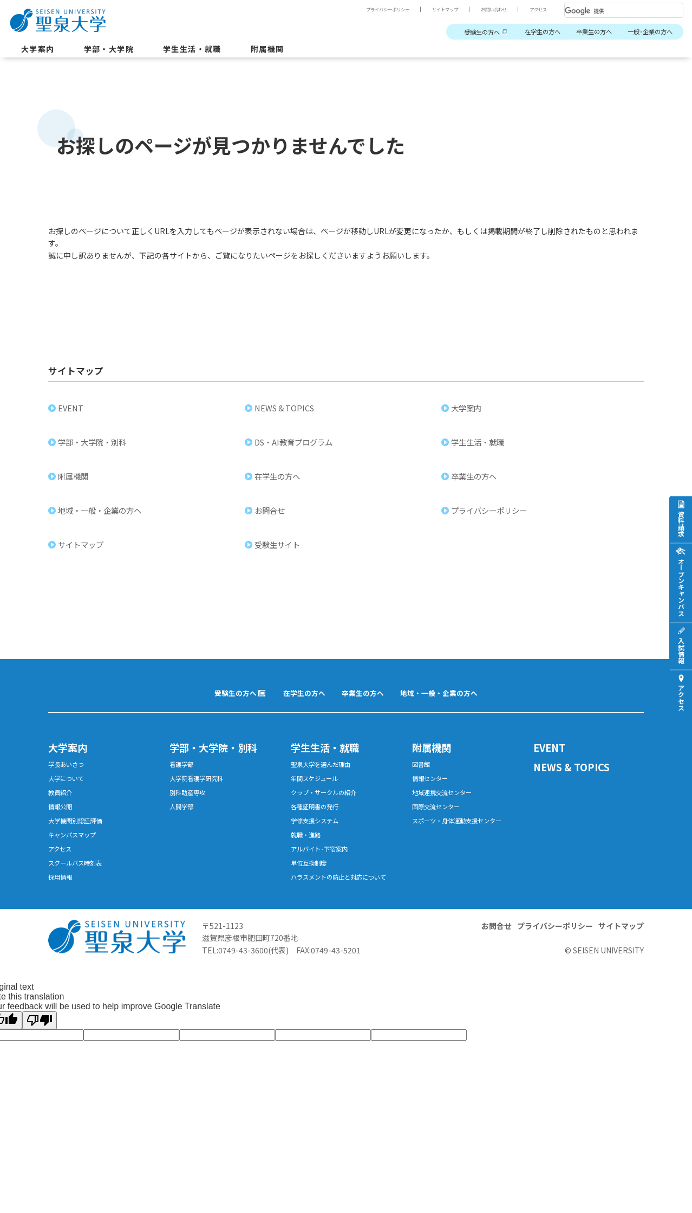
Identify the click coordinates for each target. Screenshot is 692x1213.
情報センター (433, 790)
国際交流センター (440, 822)
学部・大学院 (117, 50)
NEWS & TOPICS (286, 415)
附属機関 (290, 50)
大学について (69, 790)
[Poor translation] (39, 1055)
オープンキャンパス (681, 587)
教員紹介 (62, 806)
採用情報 (62, 900)
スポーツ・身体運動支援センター (465, 838)
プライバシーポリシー (365, 9)
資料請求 (681, 524)
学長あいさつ (69, 775)
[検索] (611, 10)
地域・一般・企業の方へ (101, 518)
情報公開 (62, 822)
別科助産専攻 (190, 806)
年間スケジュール (319, 790)
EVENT (72, 415)
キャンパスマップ (76, 853)
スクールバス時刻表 (80, 885)
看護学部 (183, 775)
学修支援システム (319, 838)
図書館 (422, 775)
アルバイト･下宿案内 (324, 869)
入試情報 (681, 650)
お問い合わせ (486, 9)
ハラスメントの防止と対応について (343, 905)
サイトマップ (431, 9)
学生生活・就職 (208, 50)
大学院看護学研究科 (201, 790)
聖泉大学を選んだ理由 (326, 775)
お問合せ (271, 518)
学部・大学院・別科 (94, 449)
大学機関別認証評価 (80, 838)
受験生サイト (279, 552)
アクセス (536, 9)
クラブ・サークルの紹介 (329, 806)
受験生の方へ (457, 32)
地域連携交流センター (447, 806)
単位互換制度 (312, 885)
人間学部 (183, 822)
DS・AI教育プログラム (295, 449)
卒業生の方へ (583, 32)
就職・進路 (308, 853)
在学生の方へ (525, 32)
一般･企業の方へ (646, 32)
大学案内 (40, 50)
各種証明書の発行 (319, 822)
